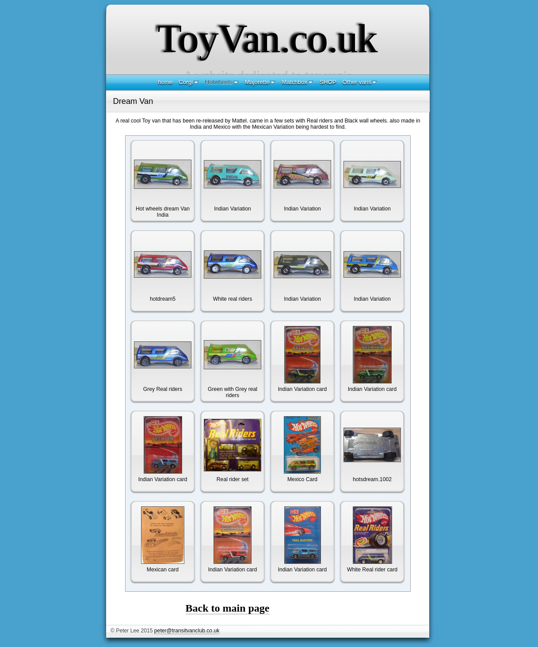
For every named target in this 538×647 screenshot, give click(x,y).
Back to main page (228, 608)
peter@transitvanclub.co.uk (186, 631)
